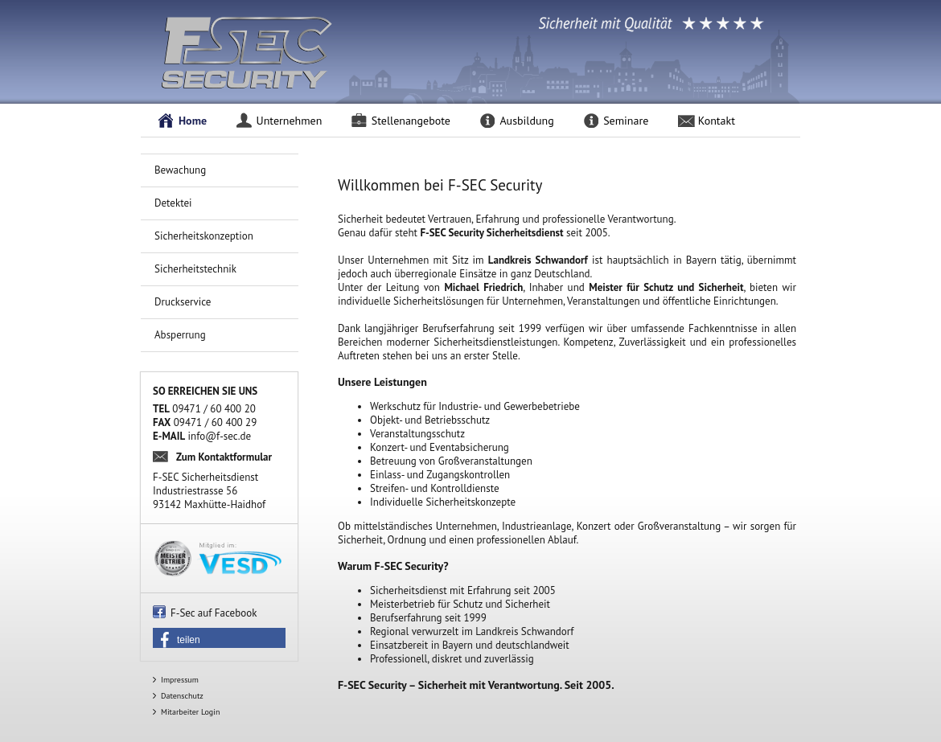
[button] (219, 640)
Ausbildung (526, 120)
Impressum (180, 679)
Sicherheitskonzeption (203, 236)
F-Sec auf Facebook (214, 613)
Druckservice (182, 302)
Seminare (625, 120)
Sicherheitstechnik (195, 269)
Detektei (173, 203)
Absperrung (180, 335)
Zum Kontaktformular (224, 457)
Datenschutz (182, 696)
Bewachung (180, 170)
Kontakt (716, 120)
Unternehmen (290, 120)
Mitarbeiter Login (190, 712)
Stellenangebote (411, 120)
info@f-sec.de (219, 436)
